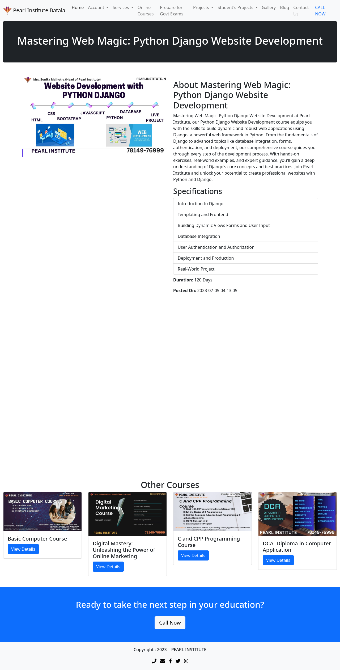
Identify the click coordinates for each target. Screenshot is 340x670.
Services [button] (121, 7)
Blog (284, 7)
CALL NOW (320, 11)
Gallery (269, 7)
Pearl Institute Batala (34, 10)
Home (78, 7)
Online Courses (146, 11)
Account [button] (96, 7)
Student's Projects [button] (236, 7)
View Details (23, 549)
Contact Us (301, 11)
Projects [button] (201, 7)
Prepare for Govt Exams (171, 11)
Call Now (170, 622)
